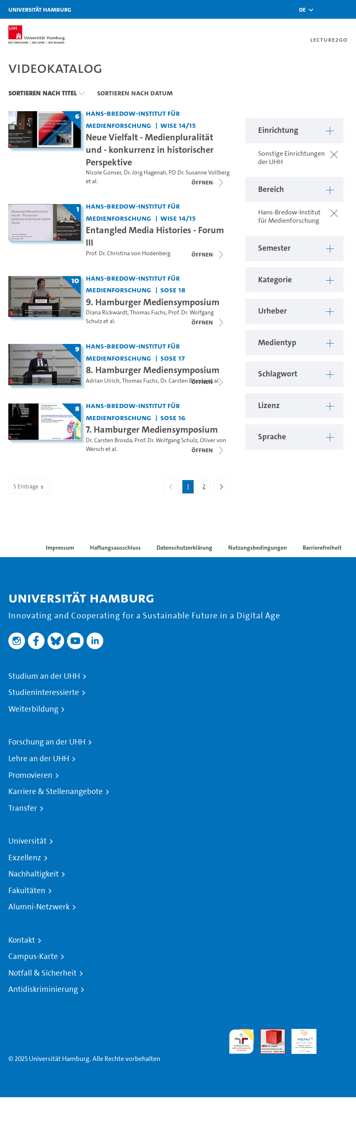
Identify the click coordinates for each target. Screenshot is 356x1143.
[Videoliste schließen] (208, 182)
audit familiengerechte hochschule (241, 1041)
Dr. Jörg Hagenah (145, 173)
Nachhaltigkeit (33, 874)
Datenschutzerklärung (184, 547)
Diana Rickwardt (106, 312)
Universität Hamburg (39, 9)
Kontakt (21, 940)
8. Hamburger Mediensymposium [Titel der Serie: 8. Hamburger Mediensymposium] (152, 370)
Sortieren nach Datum (135, 93)
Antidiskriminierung (43, 989)
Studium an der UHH (44, 676)
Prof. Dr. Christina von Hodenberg (128, 253)
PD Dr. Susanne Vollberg (199, 173)
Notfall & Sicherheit (42, 973)
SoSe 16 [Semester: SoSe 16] (172, 417)
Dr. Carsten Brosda (183, 381)
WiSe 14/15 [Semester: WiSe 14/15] (178, 125)
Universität (27, 841)
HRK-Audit (299, 1038)
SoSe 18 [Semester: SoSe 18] (172, 289)
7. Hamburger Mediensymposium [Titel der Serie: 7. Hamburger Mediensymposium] (152, 429)
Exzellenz (24, 857)
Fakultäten (26, 890)
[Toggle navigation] (345, 9)
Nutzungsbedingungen (257, 547)
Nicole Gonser (103, 173)
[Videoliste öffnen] (208, 254)
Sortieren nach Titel (42, 93)
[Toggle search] (324, 9)
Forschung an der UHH (46, 742)
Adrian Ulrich (102, 381)
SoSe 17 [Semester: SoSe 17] (172, 358)
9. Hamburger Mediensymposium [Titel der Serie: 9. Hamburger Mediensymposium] (152, 302)
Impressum (60, 547)
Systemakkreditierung (335, 1033)
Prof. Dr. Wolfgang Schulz (165, 440)
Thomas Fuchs (148, 312)
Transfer (22, 808)
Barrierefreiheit (322, 547)
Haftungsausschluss (115, 547)
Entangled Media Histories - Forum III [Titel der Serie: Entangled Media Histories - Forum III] (155, 236)
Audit (268, 1033)
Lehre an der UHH (38, 758)
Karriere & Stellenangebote (55, 791)
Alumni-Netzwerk (39, 906)
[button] (302, 10)
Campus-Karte (33, 956)
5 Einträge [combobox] (29, 487)
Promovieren (30, 775)
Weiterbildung (33, 709)
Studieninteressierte (43, 692)
